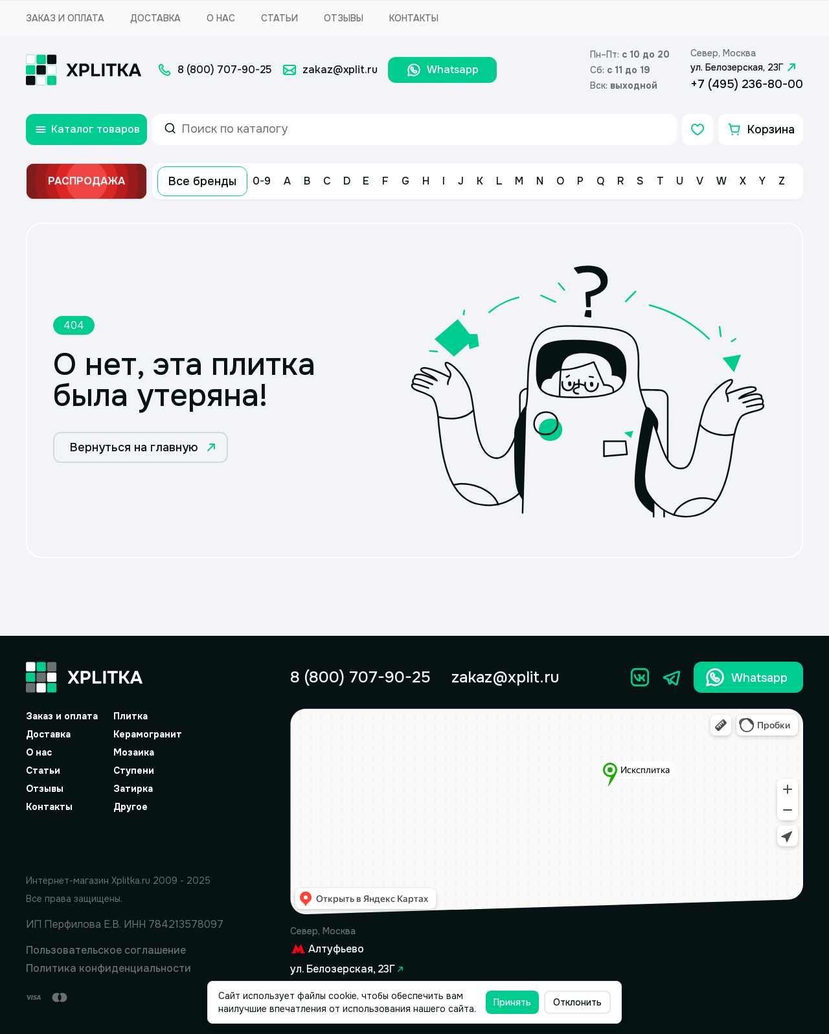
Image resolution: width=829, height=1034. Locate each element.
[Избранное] (697, 129)
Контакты (413, 18)
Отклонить (577, 1002)
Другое (130, 807)
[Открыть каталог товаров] (86, 129)
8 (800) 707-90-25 (360, 677)
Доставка (155, 18)
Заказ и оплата (65, 18)
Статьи (279, 18)
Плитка (130, 716)
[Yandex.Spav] (125, 841)
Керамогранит (147, 734)
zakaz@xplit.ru (505, 677)
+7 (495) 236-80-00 (746, 84)
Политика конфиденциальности (108, 968)
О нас (221, 18)
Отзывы (343, 18)
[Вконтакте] (640, 677)
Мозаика (133, 752)
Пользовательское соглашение (106, 950)
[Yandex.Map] (546, 811)
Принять (512, 1002)
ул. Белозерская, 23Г (744, 67)
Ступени (133, 770)
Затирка (133, 788)
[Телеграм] (672, 677)
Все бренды (202, 181)
